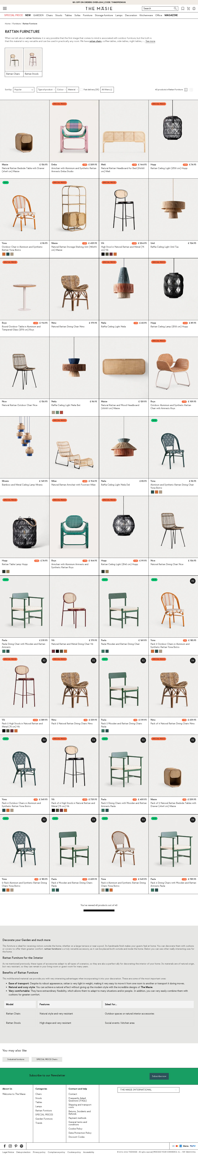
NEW (28, 15)
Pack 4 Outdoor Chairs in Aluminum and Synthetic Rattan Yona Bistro (21, 805)
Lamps (119, 15)
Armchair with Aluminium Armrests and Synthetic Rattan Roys (69, 566)
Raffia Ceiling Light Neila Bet (65, 405)
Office (158, 15)
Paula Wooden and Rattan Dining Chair (120, 644)
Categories (41, 1088)
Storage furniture (104, 15)
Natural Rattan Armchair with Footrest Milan (73, 485)
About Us (7, 1088)
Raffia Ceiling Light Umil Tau (165, 247)
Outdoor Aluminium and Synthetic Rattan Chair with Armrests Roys (171, 407)
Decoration (131, 15)
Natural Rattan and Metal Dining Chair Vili (72, 644)
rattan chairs (95, 41)
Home (7, 23)
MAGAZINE (171, 15)
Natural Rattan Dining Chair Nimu (67, 326)
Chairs (49, 15)
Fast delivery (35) (91, 89)
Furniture (87, 15)
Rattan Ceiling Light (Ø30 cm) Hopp (169, 168)
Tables (68, 15)
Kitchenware (146, 15)
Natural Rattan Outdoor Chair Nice (19, 405)
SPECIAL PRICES (44, 1114)
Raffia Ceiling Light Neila (113, 326)
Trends (38, 1123)
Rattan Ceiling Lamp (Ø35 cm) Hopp (169, 326)
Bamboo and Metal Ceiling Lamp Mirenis (22, 485)
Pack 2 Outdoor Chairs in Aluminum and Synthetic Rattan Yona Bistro (170, 645)
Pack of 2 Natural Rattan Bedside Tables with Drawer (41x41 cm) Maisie (173, 805)
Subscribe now (159, 1076)
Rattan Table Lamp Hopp (15, 564)
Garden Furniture (43, 1119)
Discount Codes (77, 1137)
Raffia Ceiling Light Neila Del (115, 485)
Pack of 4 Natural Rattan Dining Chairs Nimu (173, 723)
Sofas (77, 15)
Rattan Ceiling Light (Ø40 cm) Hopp (119, 564)
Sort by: (8, 90)
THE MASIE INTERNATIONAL (136, 1089)
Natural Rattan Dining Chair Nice (167, 564)
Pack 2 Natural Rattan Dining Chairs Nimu (72, 723)
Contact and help (78, 1088)
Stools (58, 15)
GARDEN (38, 15)
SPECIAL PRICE (13, 15)
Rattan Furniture (43, 1110)
